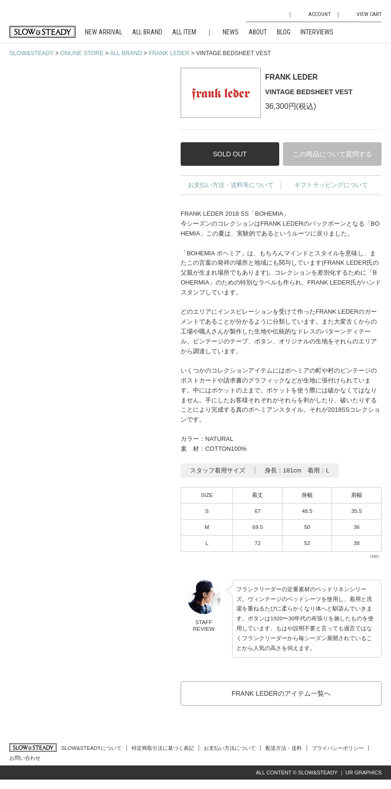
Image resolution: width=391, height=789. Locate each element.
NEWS (231, 32)
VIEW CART (369, 14)
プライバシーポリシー (338, 748)
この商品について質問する (332, 154)
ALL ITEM (184, 32)
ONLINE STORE (82, 53)
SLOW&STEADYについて (91, 748)
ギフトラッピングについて (331, 184)
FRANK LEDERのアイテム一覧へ (281, 693)
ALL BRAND (147, 32)
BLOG (284, 32)
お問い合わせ (25, 758)
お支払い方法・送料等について (231, 184)
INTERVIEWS (316, 32)
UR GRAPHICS (364, 772)
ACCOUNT (319, 14)
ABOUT (258, 32)
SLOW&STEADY (31, 53)
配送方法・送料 (284, 748)
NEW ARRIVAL (103, 32)
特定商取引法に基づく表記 (163, 748)
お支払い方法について (230, 748)
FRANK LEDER (169, 53)
